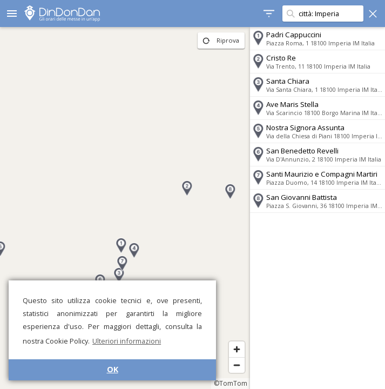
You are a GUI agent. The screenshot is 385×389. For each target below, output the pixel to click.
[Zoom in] (237, 349)
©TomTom (230, 383)
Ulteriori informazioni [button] (126, 341)
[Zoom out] (237, 365)
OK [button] (112, 369)
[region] (125, 208)
